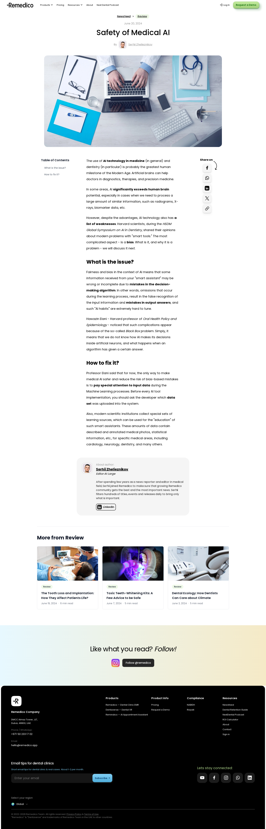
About (89, 5)
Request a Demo (246, 5)
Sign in (226, 734)
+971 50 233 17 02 (21, 734)
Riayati (190, 709)
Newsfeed (124, 16)
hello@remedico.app (24, 745)
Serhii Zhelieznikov (140, 44)
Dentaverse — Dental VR (119, 709)
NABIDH (191, 704)
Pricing (60, 5)
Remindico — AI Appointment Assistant (127, 714)
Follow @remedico (138, 663)
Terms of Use (91, 814)
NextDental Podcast (233, 714)
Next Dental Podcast (108, 5)
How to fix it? (51, 174)
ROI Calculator (230, 719)
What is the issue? (55, 168)
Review (142, 16)
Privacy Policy (73, 814)
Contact (227, 729)
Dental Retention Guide (235, 709)
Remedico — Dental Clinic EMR (122, 704)
